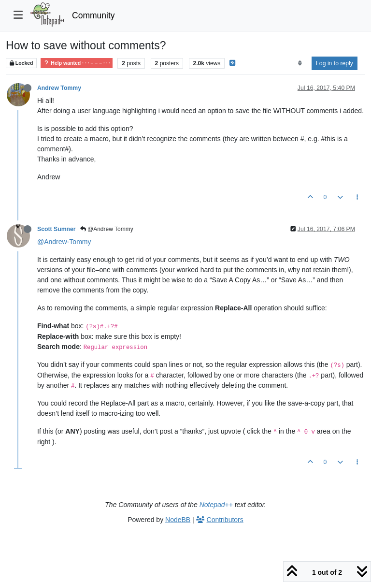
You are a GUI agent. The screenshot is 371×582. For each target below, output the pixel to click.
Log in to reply (334, 63)
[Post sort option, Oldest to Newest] (300, 63)
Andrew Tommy (59, 88)
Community (93, 15)
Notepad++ (216, 505)
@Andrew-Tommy (64, 242)
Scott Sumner (56, 229)
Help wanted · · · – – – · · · (76, 63)
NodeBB (177, 520)
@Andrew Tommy (106, 229)
